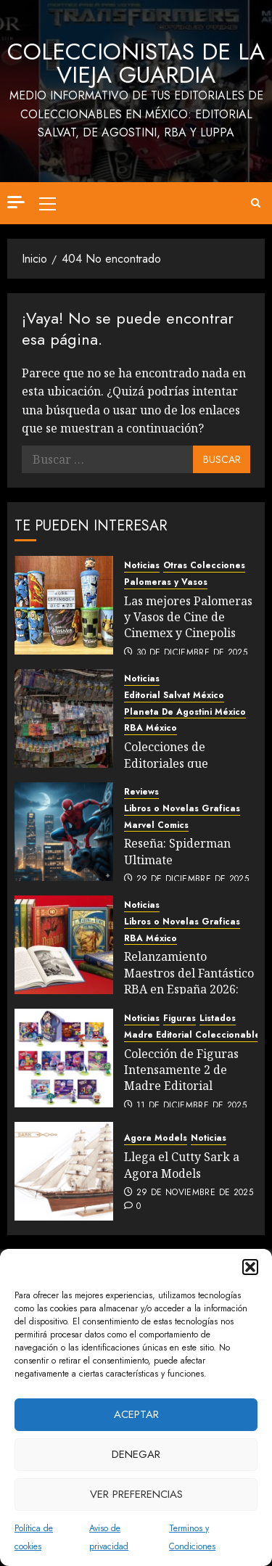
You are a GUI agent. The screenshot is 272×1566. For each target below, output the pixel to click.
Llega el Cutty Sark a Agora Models (181, 1165)
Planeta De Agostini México (185, 712)
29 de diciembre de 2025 (192, 879)
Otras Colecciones (204, 565)
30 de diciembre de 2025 (191, 653)
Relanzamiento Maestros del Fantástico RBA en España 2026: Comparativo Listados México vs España (189, 989)
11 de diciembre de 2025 (191, 1106)
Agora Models (155, 1138)
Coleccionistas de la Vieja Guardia (136, 63)
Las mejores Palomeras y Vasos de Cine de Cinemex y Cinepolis (188, 617)
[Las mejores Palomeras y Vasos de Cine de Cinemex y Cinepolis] (64, 605)
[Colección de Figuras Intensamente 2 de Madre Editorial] (64, 1058)
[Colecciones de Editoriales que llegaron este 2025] (64, 718)
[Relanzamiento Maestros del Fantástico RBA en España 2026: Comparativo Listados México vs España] (64, 944)
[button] (250, 1267)
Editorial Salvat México (174, 695)
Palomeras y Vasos (165, 582)
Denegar (136, 1454)
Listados (217, 1018)
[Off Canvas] (16, 202)
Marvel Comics (156, 825)
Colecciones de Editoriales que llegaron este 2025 (175, 763)
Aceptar (136, 1414)
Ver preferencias (136, 1494)
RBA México (150, 728)
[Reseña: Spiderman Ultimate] (64, 831)
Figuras (179, 1018)
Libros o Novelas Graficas (182, 809)
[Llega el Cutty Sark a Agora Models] (64, 1171)
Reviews (141, 792)
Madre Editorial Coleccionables (194, 1035)
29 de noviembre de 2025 (194, 1193)
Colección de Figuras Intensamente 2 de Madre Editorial (181, 1070)
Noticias (142, 565)
